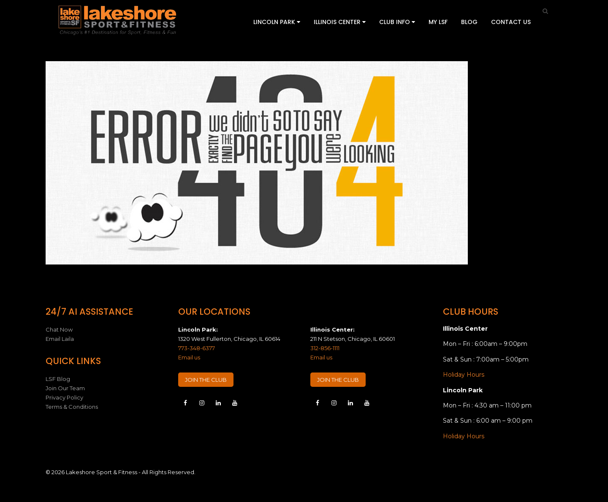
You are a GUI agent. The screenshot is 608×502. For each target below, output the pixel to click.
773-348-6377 (196, 348)
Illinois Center (340, 22)
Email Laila (60, 338)
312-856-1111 (324, 348)
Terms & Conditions (72, 406)
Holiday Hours (463, 374)
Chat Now (59, 329)
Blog (469, 22)
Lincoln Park (276, 22)
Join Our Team (65, 388)
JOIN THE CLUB (206, 379)
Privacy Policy (64, 397)
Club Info (397, 22)
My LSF (438, 22)
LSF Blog (58, 378)
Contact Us (511, 22)
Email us (189, 357)
